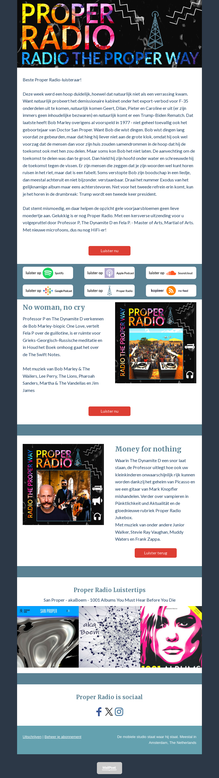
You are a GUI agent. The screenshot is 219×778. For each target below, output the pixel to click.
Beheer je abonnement (63, 737)
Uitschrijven (32, 737)
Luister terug (155, 552)
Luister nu (109, 250)
